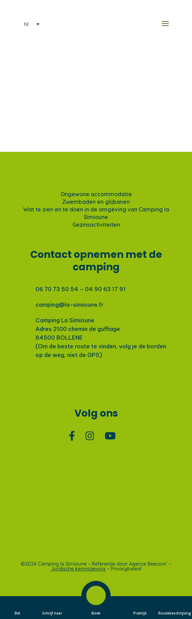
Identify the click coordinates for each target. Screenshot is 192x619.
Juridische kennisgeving (78, 569)
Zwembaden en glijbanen (96, 201)
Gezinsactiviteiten (96, 224)
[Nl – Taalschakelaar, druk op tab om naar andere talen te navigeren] (27, 24)
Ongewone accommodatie (96, 194)
